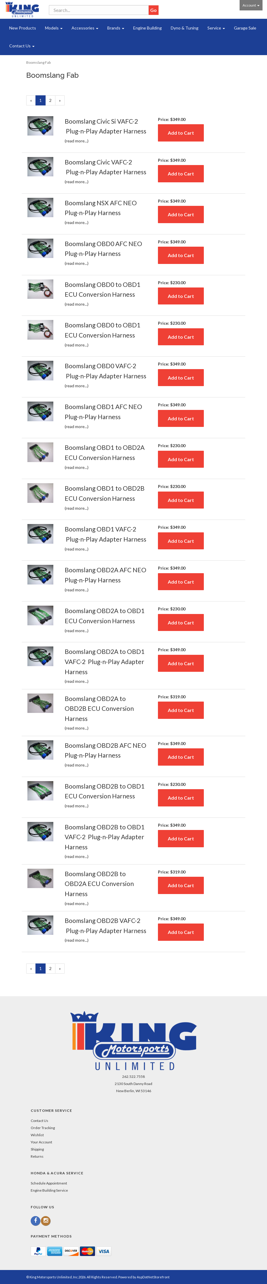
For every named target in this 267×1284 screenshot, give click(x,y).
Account (251, 5)
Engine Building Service (49, 1190)
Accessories (85, 27)
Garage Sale (245, 27)
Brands (115, 27)
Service (216, 27)
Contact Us (22, 45)
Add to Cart (181, 133)
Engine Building (147, 27)
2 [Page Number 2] (52, 100)
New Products (22, 27)
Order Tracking (43, 1128)
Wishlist (37, 1135)
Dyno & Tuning (184, 27)
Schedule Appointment (49, 1183)
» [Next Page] (62, 101)
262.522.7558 (133, 1076)
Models (54, 27)
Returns (37, 1156)
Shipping (37, 1149)
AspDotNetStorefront (153, 1277)
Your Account (41, 1142)
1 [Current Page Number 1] (42, 101)
